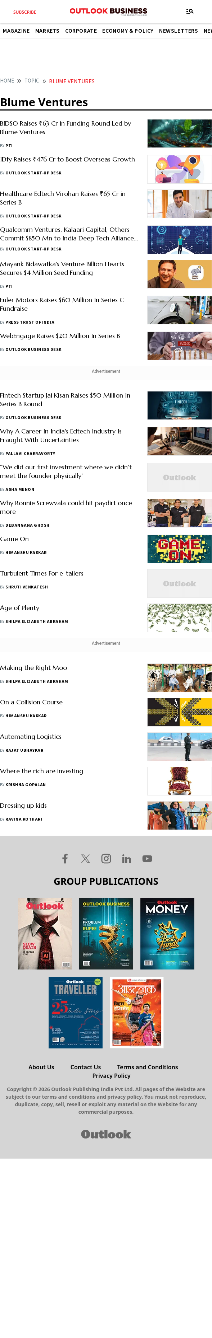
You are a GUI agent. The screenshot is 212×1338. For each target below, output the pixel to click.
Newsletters (178, 31)
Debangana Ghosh (27, 525)
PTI (9, 146)
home (7, 81)
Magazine (16, 31)
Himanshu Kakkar (25, 553)
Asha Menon (19, 490)
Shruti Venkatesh (26, 587)
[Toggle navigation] (190, 11)
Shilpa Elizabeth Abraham (36, 622)
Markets (47, 31)
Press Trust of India (29, 322)
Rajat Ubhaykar (24, 750)
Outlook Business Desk (33, 350)
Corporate (81, 31)
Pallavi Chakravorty (30, 454)
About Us (41, 1067)
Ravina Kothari (23, 819)
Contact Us (86, 1067)
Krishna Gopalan (25, 785)
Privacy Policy (112, 1076)
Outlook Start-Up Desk (33, 173)
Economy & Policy (128, 31)
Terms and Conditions (147, 1067)
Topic (31, 81)
